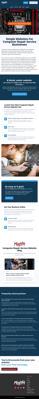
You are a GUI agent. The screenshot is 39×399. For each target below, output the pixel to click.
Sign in (25, 2)
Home (28, 378)
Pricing (16, 7)
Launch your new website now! (9, 369)
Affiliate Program (30, 389)
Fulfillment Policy (30, 392)
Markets (28, 382)
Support (27, 7)
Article (7, 271)
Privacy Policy (30, 391)
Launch (11, 7)
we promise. (28, 189)
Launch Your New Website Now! (19, 23)
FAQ (23, 7)
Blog (20, 7)
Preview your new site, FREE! (19, 94)
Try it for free (9, 198)
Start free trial (33, 2)
